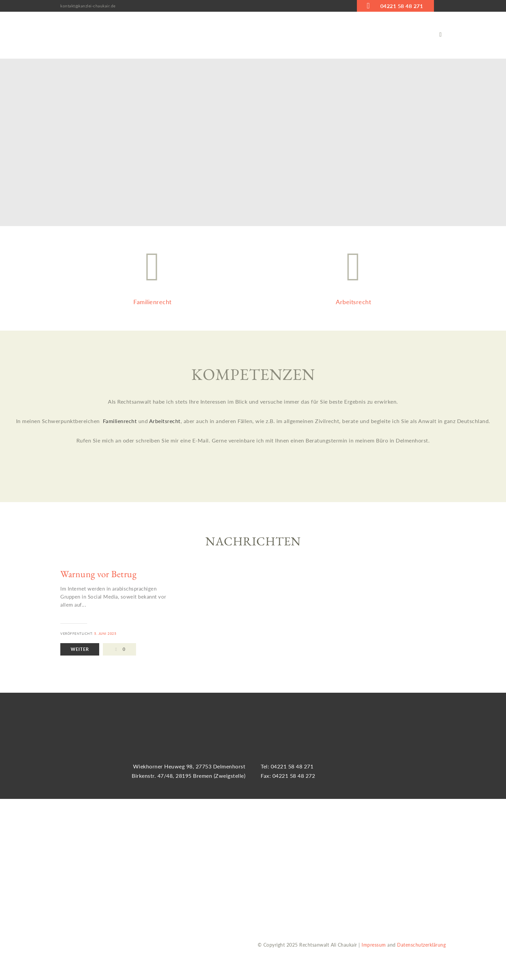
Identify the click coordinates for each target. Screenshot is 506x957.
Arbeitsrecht (165, 421)
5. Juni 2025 (105, 633)
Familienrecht (120, 421)
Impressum (374, 945)
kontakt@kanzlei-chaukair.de (88, 5)
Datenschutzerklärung (421, 945)
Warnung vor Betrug (98, 574)
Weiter (80, 649)
